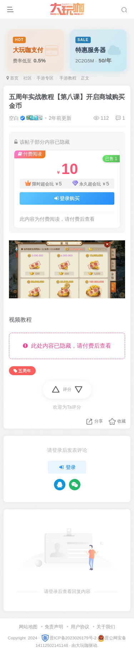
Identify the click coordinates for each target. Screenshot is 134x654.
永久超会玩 (90, 184)
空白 (14, 118)
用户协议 (80, 626)
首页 (12, 78)
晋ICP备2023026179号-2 (68, 637)
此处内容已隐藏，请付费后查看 (67, 346)
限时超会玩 (43, 184)
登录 (67, 467)
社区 (27, 78)
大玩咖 (82, 645)
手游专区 (45, 78)
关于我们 (105, 626)
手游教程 (67, 78)
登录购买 (67, 198)
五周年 (22, 370)
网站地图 (28, 626)
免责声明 (54, 626)
